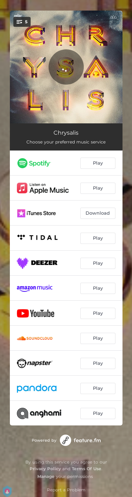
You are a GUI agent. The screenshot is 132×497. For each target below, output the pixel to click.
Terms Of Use (86, 468)
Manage (46, 476)
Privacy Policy (45, 468)
